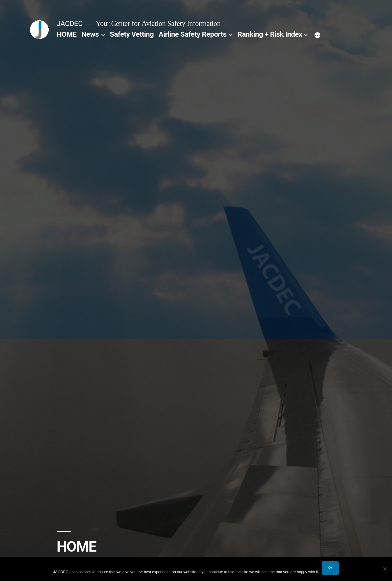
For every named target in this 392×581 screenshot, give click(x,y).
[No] (385, 569)
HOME (67, 34)
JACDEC (70, 23)
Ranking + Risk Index (270, 34)
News (90, 34)
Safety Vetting (132, 34)
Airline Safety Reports (193, 34)
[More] (317, 35)
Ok (330, 568)
